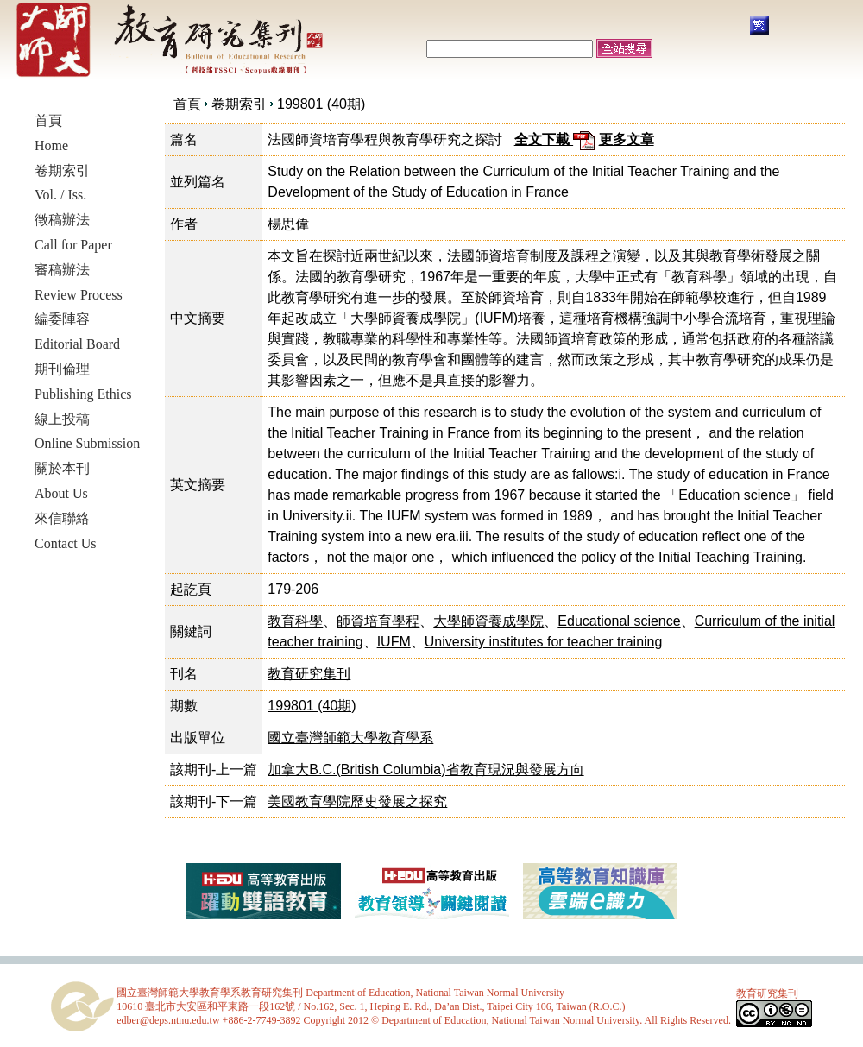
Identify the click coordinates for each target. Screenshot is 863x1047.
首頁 (187, 104)
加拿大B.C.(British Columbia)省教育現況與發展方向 (425, 769)
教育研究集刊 (309, 673)
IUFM (394, 641)
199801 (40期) (321, 104)
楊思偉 (288, 224)
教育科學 (295, 621)
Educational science (618, 621)
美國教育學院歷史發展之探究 (357, 801)
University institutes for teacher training (544, 641)
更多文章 (626, 139)
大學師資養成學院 (488, 621)
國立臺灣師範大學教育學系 (350, 737)
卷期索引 (239, 104)
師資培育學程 (378, 621)
